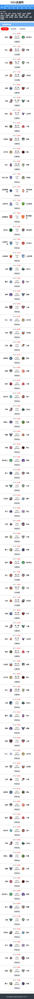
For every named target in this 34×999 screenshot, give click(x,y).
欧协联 (11, 17)
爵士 (6, 550)
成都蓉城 (5, 217)
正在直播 (17, 54)
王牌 (6, 346)
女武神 (28, 114)
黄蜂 (6, 294)
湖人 (6, 50)
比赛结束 (17, 42)
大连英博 (29, 256)
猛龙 (6, 37)
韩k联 (16, 17)
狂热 (27, 524)
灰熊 (6, 88)
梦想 (6, 307)
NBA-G (2, 15)
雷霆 (27, 50)
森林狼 (5, 358)
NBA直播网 (17, 2)
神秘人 (5, 422)
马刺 (6, 333)
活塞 (6, 448)
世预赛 (21, 17)
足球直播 (11, 7)
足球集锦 (32, 7)
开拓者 (28, 75)
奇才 (6, 511)
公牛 (27, 88)
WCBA (14, 13)
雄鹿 (27, 165)
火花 (6, 63)
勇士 (6, 473)
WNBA (19, 13)
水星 (27, 346)
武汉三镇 (5, 178)
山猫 (6, 269)
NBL (9, 13)
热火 (6, 165)
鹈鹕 (27, 294)
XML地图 (9, 997)
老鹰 (27, 371)
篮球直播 (6, 7)
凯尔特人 (29, 37)
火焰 (27, 307)
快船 (27, 550)
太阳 (6, 75)
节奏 (6, 101)
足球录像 (19, 7)
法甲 (27, 15)
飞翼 (27, 101)
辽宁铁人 (29, 243)
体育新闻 (23, 7)
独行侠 (5, 397)
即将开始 (17, 182)
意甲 (16, 15)
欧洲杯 (2, 17)
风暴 (27, 422)
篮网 (27, 139)
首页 (2, 7)
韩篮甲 (29, 13)
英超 (12, 15)
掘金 (6, 126)
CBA (5, 13)
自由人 (28, 269)
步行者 (5, 152)
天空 (27, 63)
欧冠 (7, 17)
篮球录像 (15, 7)
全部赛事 (4, 29)
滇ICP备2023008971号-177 (19, 997)
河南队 (28, 178)
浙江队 (5, 230)
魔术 (6, 282)
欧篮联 (8, 15)
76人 (6, 320)
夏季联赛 (17, 38)
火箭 (27, 126)
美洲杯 (2, 19)
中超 (30, 17)
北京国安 (29, 204)
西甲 (19, 15)
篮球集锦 (27, 7)
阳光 (6, 114)
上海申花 (5, 204)
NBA (1, 13)
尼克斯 (5, 139)
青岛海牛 (29, 230)
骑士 (27, 152)
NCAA (24, 13)
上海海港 (5, 256)
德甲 (23, 15)
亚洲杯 (26, 17)
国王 (27, 511)
